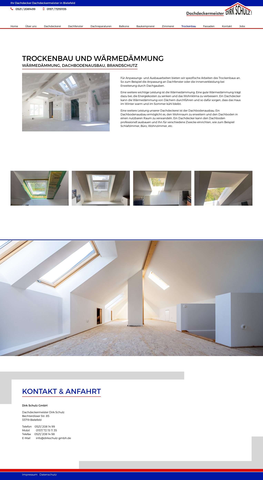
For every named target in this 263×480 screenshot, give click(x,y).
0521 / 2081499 (23, 9)
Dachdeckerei (52, 26)
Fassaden (209, 26)
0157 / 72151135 (54, 9)
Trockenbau (188, 26)
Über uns (31, 26)
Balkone (124, 26)
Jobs (242, 26)
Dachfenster (75, 26)
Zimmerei (168, 26)
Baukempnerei (145, 26)
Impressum (29, 474)
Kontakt (227, 26)
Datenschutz (48, 474)
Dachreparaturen (101, 26)
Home (14, 26)
